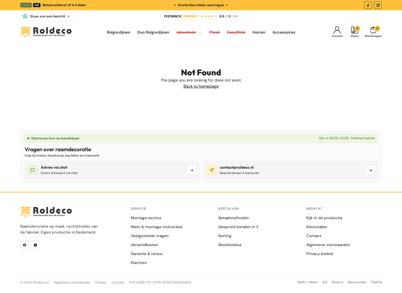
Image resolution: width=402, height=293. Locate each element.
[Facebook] (368, 5)
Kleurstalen (316, 226)
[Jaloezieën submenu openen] (200, 32)
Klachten (139, 262)
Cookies (118, 282)
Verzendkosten (144, 244)
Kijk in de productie (324, 217)
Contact (313, 235)
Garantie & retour (147, 253)
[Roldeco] (46, 32)
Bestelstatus (230, 244)
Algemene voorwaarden (328, 244)
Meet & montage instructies (157, 226)
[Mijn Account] (337, 32)
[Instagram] (378, 5)
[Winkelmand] (373, 32)
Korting (225, 235)
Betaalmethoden (233, 217)
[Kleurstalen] (354, 32)
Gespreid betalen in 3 (238, 226)
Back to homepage (201, 86)
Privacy (100, 282)
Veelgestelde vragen (150, 235)
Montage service (146, 217)
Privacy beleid (319, 253)
